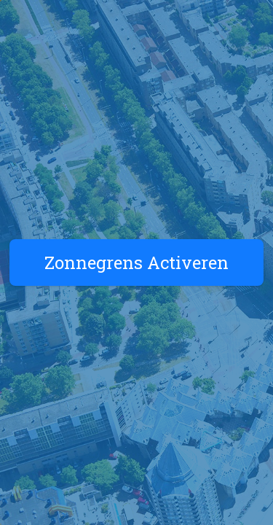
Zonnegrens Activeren (136, 262)
